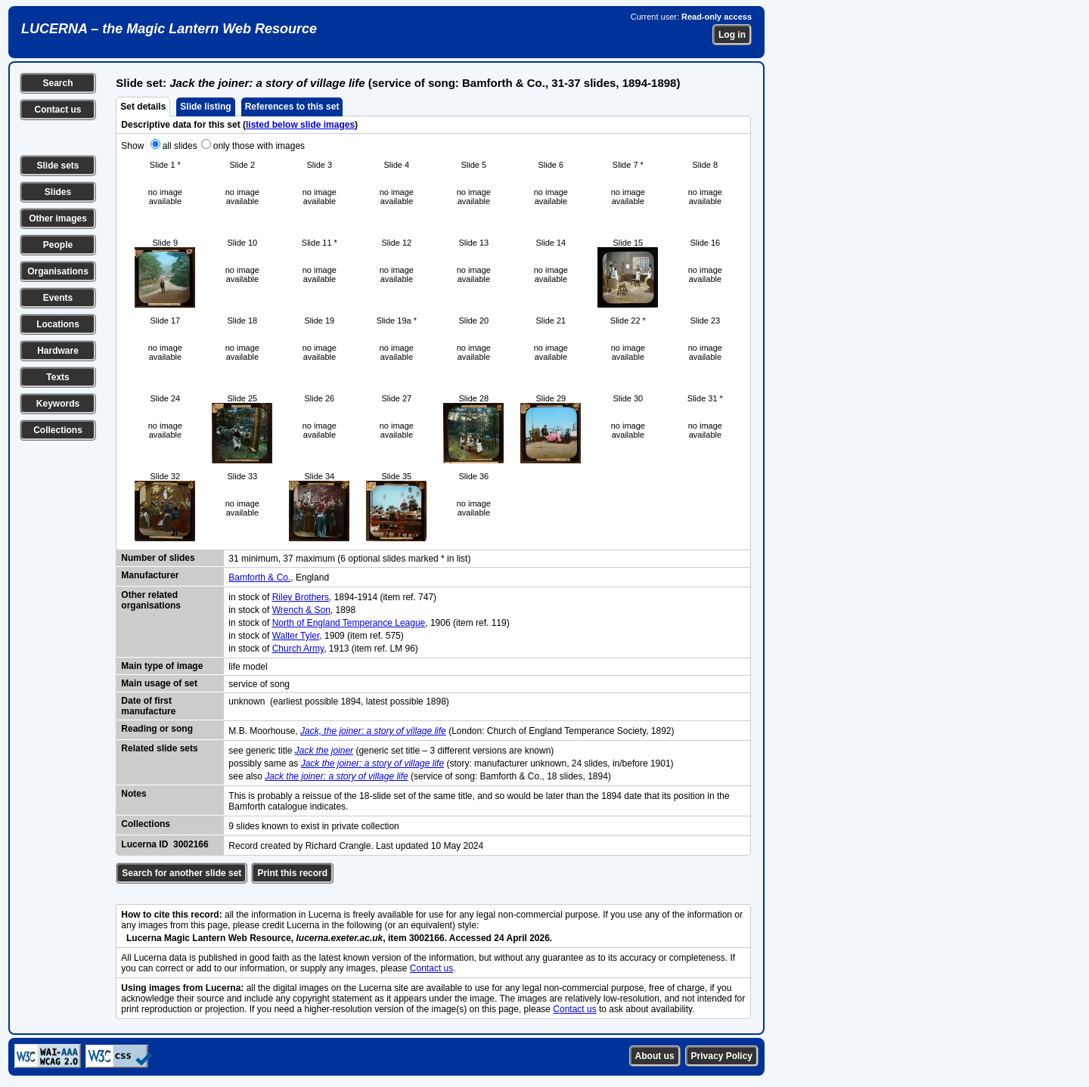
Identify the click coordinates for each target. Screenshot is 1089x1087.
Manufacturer (149, 575)
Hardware (58, 350)
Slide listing (205, 106)
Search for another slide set (181, 873)
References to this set (292, 106)
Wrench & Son (301, 610)
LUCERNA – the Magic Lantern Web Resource (169, 28)
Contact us (57, 109)
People (58, 245)
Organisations (57, 271)
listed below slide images (300, 124)
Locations (57, 324)
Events (58, 298)
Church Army (298, 648)
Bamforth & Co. (259, 577)
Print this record (292, 873)
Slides (58, 192)
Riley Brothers (300, 597)
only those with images (259, 146)
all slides (180, 146)
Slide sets (57, 165)
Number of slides (157, 558)
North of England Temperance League (349, 623)
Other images (58, 218)
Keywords (57, 403)
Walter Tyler (296, 635)
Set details (143, 106)
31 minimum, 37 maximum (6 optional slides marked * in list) (349, 558)
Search (57, 83)
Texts (57, 377)
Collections (57, 430)
